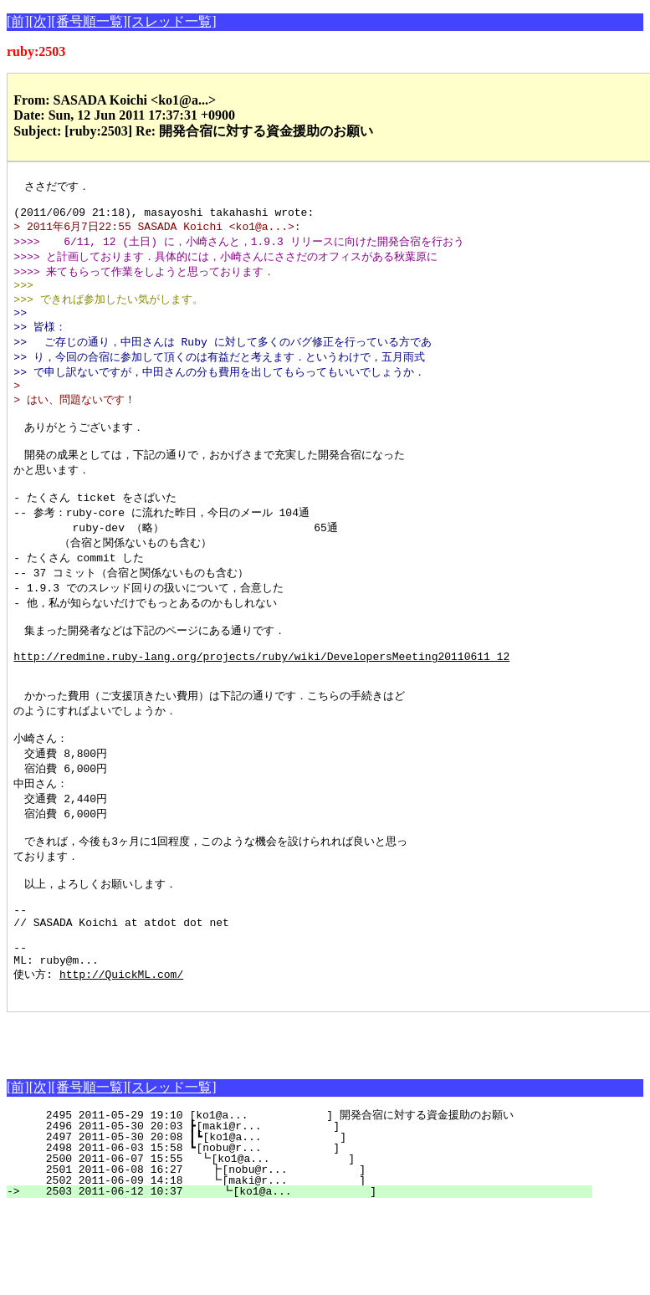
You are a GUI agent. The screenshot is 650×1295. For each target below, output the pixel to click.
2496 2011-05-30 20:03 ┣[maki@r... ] (310, 1213)
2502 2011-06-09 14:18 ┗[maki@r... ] (307, 1267)
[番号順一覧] (89, 21)
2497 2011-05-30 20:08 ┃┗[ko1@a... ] (306, 1223)
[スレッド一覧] (172, 21)
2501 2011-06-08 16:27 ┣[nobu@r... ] (307, 1256)
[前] (18, 21)
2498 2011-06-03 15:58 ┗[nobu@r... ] (310, 1234)
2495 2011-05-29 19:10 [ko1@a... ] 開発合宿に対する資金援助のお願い (296, 1202)
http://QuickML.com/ (121, 1058)
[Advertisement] (202, 1124)
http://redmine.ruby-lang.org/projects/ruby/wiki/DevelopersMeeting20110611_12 (261, 702)
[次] (40, 21)
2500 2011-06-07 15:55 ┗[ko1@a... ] (308, 1245)
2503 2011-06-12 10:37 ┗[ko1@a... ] (306, 1278)
